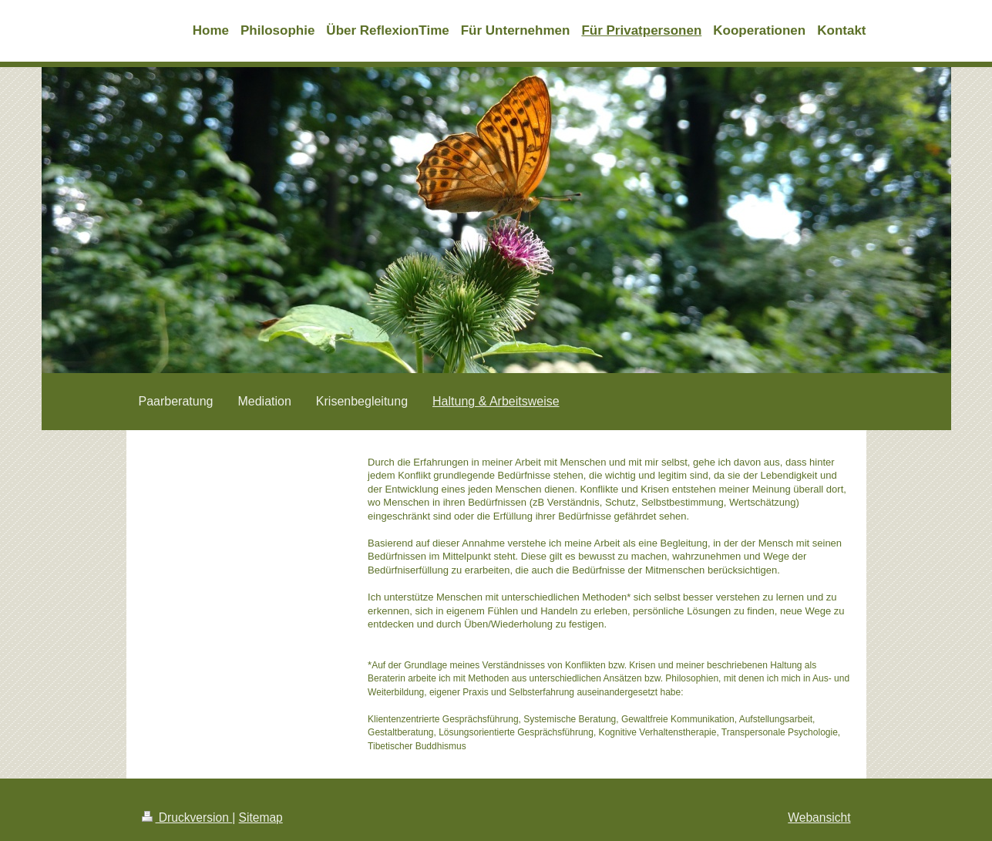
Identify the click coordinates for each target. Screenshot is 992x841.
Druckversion (187, 817)
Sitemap (261, 817)
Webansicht (819, 817)
